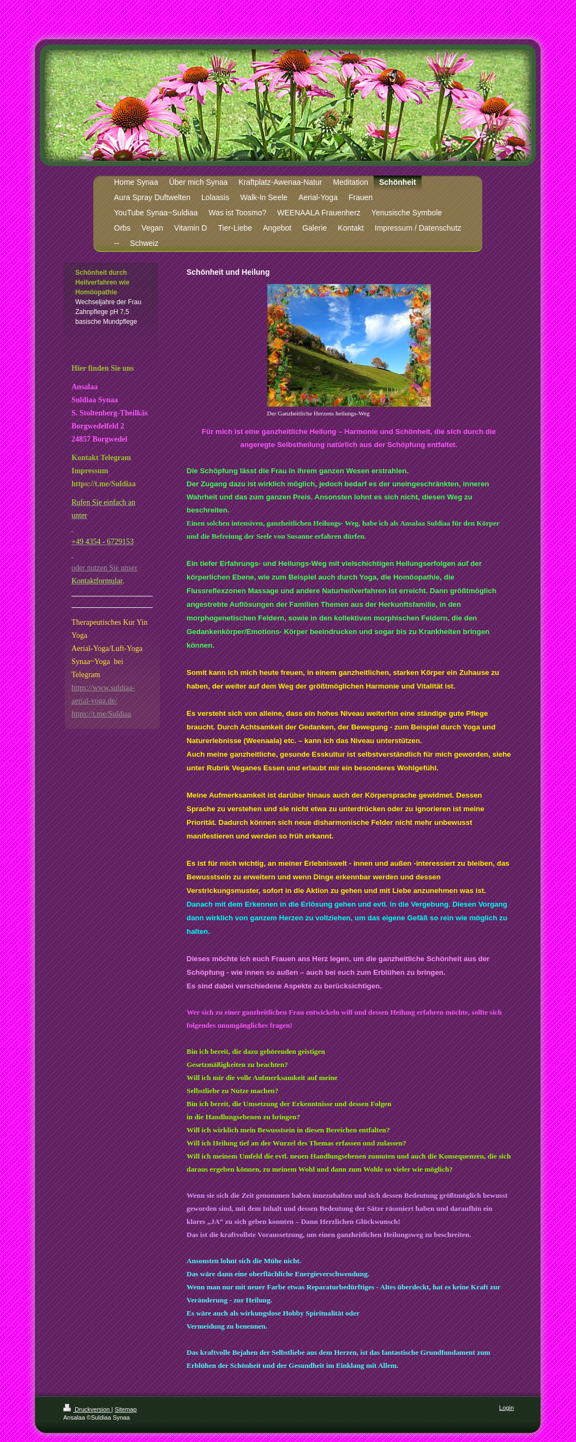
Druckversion (87, 1409)
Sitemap (125, 1409)
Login (506, 1407)
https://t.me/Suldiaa (101, 714)
